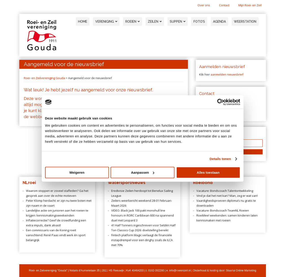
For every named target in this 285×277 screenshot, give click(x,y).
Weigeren (76, 172)
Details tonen (220, 159)
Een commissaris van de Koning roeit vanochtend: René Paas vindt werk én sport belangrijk (55, 235)
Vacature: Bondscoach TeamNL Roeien (222, 210)
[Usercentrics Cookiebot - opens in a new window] (220, 102)
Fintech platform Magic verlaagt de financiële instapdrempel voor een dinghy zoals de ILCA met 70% (142, 240)
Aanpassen (142, 172)
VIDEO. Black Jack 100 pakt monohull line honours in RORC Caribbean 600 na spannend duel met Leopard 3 (142, 215)
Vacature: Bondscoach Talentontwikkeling (224, 191)
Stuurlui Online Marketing (241, 270)
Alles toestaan (208, 172)
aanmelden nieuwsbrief (227, 74)
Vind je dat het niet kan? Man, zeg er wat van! (227, 196)
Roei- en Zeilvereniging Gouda (44, 78)
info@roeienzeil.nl (180, 270)
